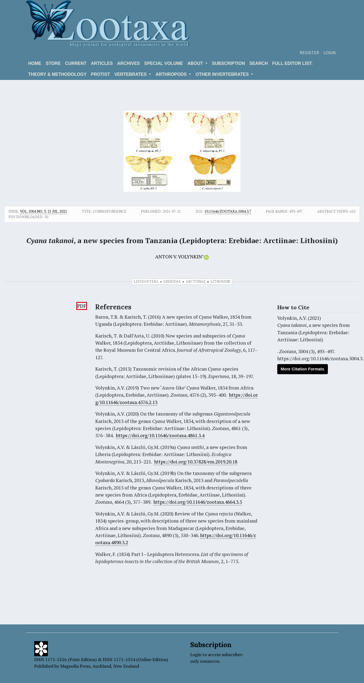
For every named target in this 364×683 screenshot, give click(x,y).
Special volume (163, 63)
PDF (81, 306)
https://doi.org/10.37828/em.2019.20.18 (195, 462)
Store (53, 63)
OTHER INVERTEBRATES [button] (222, 74)
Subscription (228, 63)
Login (329, 52)
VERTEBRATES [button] (131, 74)
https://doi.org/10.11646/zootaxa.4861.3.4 (160, 435)
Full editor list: (292, 63)
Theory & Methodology (57, 74)
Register (309, 52)
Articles (102, 63)
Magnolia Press (75, 666)
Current (75, 63)
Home (34, 63)
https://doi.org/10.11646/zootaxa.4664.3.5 (197, 502)
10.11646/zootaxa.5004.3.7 (227, 211)
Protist (100, 74)
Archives (128, 63)
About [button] (195, 63)
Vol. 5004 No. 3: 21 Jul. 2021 (43, 211)
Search (258, 63)
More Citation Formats (302, 369)
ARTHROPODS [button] (171, 74)
